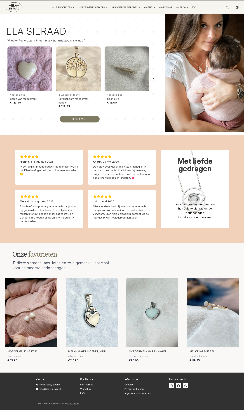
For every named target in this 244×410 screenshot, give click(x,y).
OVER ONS (182, 7)
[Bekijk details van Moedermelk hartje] (31, 312)
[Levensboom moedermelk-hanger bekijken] (78, 78)
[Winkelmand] (237, 7)
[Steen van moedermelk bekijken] (29, 76)
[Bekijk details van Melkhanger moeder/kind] (92, 312)
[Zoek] (227, 7)
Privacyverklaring (134, 389)
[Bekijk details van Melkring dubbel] (213, 312)
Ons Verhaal (87, 384)
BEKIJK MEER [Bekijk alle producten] (80, 119)
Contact (128, 384)
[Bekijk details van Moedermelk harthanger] (152, 312)
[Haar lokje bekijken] (127, 76)
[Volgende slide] (153, 78)
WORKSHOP (165, 7)
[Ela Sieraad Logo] (14, 7)
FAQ (194, 7)
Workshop (86, 389)
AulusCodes (73, 404)
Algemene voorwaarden (137, 393)
